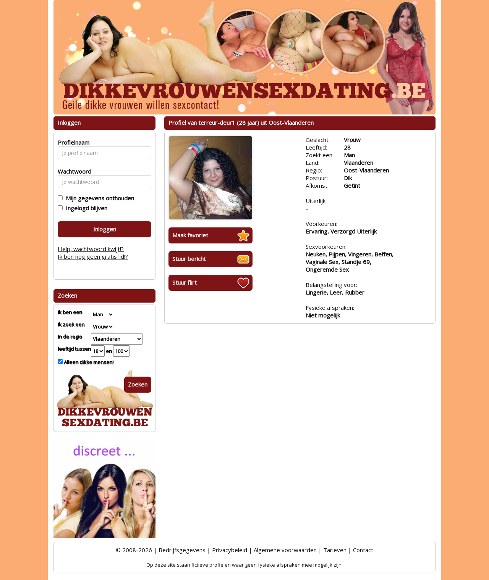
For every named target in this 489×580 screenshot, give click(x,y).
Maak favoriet (190, 235)
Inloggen (104, 229)
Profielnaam (72, 142)
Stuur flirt (184, 282)
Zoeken (137, 384)
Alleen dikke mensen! (88, 362)
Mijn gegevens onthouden (98, 198)
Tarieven (335, 550)
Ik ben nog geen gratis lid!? (93, 256)
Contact (363, 550)
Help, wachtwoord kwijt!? (91, 249)
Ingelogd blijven (85, 208)
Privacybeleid (229, 550)
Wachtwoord (72, 171)
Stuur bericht (189, 259)
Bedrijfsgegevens (182, 550)
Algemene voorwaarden (285, 550)
